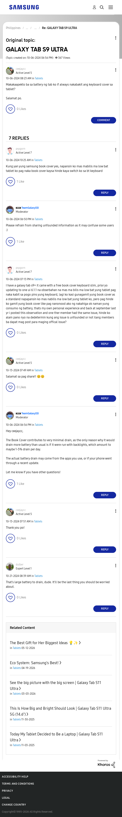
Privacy (7, 790)
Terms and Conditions (18, 783)
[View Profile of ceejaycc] (21, 69)
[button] (109, 70)
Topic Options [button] (109, 38)
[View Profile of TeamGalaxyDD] (30, 207)
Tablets (39, 78)
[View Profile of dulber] (19, 564)
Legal (6, 797)
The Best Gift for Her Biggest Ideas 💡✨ (44, 643)
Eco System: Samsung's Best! (34, 663)
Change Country (14, 804)
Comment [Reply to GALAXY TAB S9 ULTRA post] (103, 120)
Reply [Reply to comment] (105, 192)
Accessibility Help (15, 776)
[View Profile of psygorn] (20, 148)
